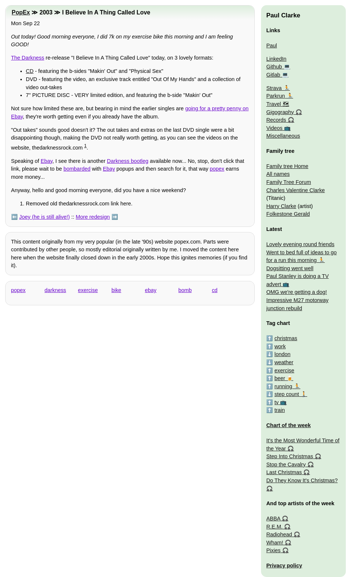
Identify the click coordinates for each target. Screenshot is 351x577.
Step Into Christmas (289, 456)
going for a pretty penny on (216, 108)
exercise (88, 290)
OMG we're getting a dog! (296, 292)
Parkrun (275, 96)
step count (286, 394)
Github (274, 67)
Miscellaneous (283, 136)
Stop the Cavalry (285, 464)
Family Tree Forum (288, 182)
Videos (274, 128)
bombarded (76, 169)
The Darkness (27, 58)
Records (276, 120)
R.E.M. (274, 527)
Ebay (17, 117)
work (279, 346)
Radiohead (279, 534)
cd (214, 290)
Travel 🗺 (277, 104)
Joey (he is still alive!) (44, 217)
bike (116, 290)
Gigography (280, 112)
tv (276, 402)
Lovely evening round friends (300, 244)
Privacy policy (284, 565)
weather (283, 362)
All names (278, 174)
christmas (285, 338)
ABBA (273, 518)
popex (217, 169)
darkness (55, 290)
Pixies (273, 550)
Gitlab (273, 75)
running (283, 386)
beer (279, 378)
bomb (185, 290)
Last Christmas (284, 472)
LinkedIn (276, 59)
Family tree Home (287, 166)
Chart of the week (288, 425)
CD (30, 71)
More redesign (93, 217)
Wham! (274, 543)
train (279, 410)
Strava (274, 88)
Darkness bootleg (127, 161)
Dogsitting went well (289, 268)
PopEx (21, 12)
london (282, 354)
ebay (150, 290)
